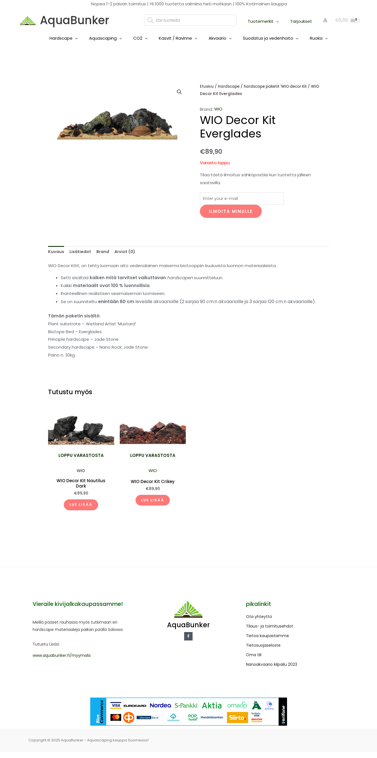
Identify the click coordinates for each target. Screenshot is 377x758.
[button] (179, 92)
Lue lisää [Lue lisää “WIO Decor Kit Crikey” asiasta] (152, 504)
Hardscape (229, 86)
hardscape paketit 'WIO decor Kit (279, 86)
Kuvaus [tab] (56, 253)
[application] (280, 21)
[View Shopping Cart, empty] (345, 20)
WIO (218, 109)
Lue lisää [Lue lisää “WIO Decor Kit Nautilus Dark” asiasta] (81, 508)
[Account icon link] (325, 20)
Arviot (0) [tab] (127, 253)
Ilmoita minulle (231, 212)
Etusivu (207, 86)
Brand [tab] (104, 253)
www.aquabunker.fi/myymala (62, 661)
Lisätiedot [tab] (81, 253)
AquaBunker (74, 20)
